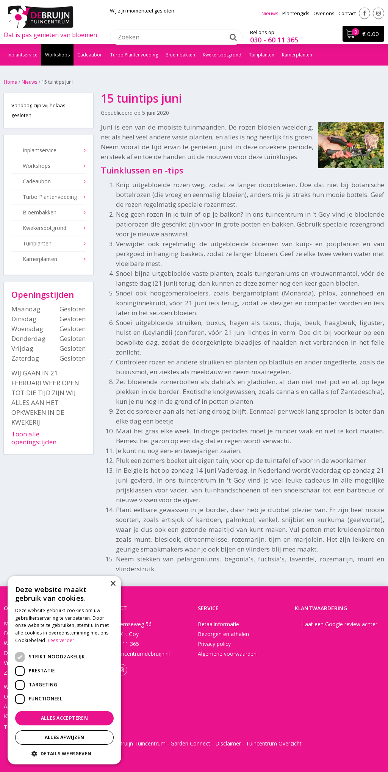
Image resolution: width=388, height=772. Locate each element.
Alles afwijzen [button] (64, 737)
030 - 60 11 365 (274, 39)
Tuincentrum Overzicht (274, 743)
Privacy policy (214, 643)
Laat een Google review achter (339, 624)
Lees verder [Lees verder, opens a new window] (61, 640)
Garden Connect (190, 743)
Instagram (378, 13)
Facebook (364, 13)
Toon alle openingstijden (33, 438)
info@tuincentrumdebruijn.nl (135, 653)
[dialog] (64, 670)
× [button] (113, 584)
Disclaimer (228, 743)
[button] (64, 753)
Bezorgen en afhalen (223, 634)
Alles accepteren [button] (64, 718)
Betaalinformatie (218, 624)
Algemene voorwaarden (227, 653)
